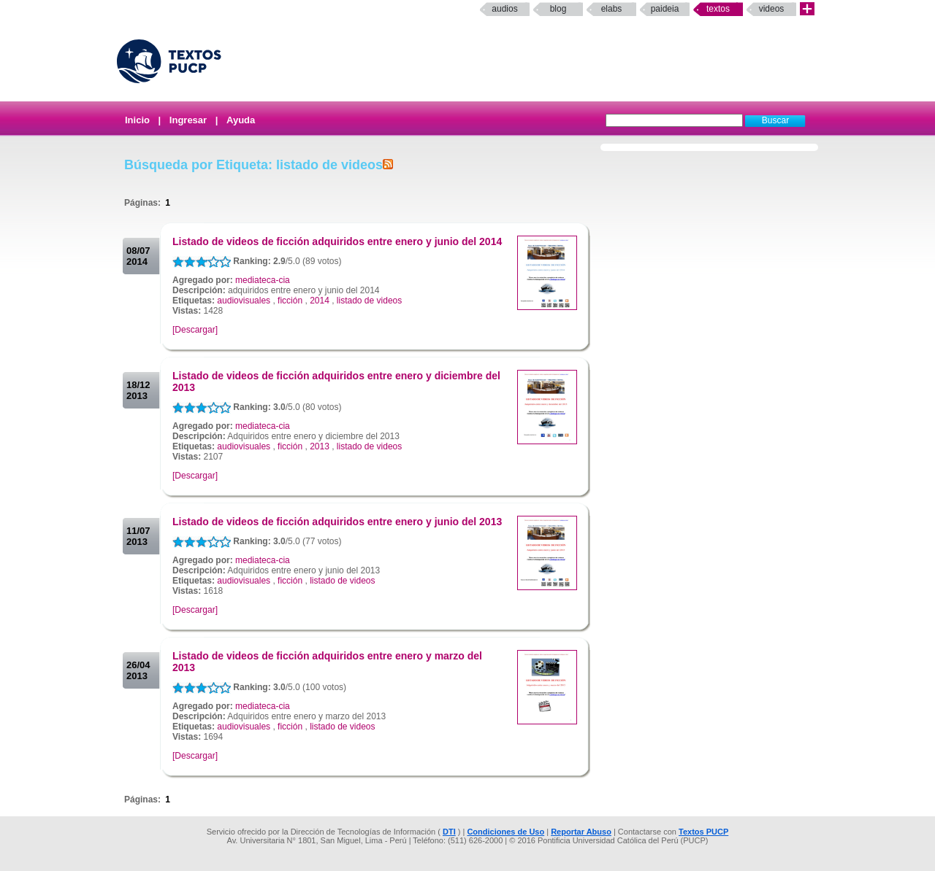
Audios (504, 9)
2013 (319, 446)
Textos (718, 9)
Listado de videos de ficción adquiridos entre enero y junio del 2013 (337, 521)
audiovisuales (243, 300)
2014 (319, 300)
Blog (558, 9)
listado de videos (369, 300)
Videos (772, 9)
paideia (665, 9)
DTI (449, 831)
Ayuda (240, 120)
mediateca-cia (262, 280)
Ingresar (188, 120)
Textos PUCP (703, 831)
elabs (611, 9)
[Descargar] (195, 330)
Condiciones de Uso (505, 831)
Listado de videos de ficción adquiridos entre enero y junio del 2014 (337, 241)
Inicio (137, 120)
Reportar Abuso (581, 831)
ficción (290, 300)
